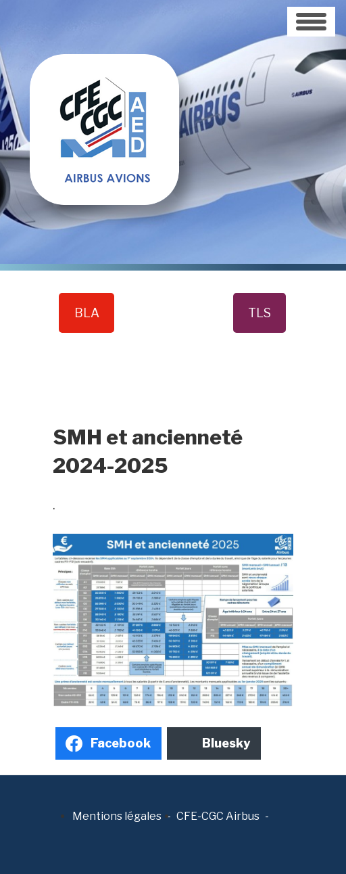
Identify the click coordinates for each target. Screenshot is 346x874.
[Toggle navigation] (311, 22)
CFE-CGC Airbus (218, 816)
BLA (86, 313)
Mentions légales (117, 816)
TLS (259, 313)
